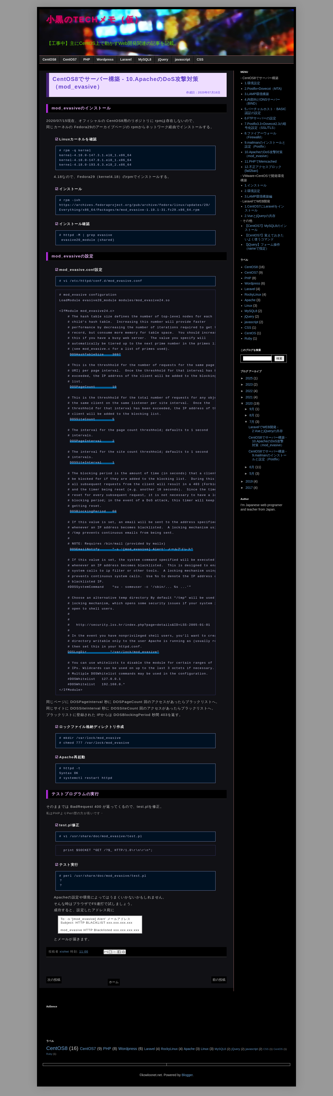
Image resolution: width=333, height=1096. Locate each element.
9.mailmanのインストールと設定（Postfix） (265, 144)
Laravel (126, 59)
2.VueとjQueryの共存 (260, 216)
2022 (250, 391)
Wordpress (105, 59)
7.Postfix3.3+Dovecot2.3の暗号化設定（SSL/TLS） (265, 126)
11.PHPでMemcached (261, 161)
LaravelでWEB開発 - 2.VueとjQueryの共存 (266, 429)
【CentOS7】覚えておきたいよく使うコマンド (264, 237)
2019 (250, 481)
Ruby (248, 338)
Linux (248, 305)
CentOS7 (70, 59)
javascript (182, 59)
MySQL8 (144, 59)
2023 (250, 384)
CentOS (250, 333)
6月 (252, 467)
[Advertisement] (130, 1020)
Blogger (187, 1075)
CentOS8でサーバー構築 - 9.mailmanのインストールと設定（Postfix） (268, 455)
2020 (250, 403)
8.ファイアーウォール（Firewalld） (261, 135)
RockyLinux (253, 294)
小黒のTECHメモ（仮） (94, 19)
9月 (252, 409)
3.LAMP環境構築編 (258, 196)
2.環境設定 (252, 191)
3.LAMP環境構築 (257, 94)
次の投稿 (53, 979)
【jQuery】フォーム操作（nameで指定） (262, 246)
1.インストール (256, 185)
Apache (250, 300)
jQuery (163, 59)
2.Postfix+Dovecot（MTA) (263, 88)
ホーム (114, 982)
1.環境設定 (252, 83)
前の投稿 (219, 979)
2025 (250, 378)
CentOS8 (49, 59)
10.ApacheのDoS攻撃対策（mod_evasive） (264, 154)
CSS (200, 59)
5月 (252, 473)
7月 (252, 422)
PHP (86, 59)
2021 (250, 397)
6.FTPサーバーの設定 (260, 118)
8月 (252, 415)
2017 (250, 487)
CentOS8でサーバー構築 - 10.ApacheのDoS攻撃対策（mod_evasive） (268, 441)
